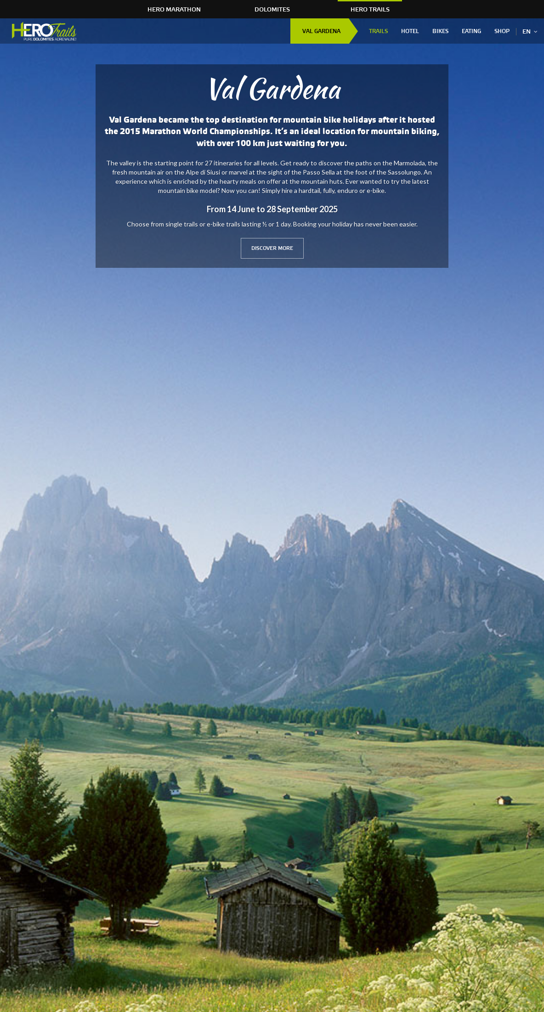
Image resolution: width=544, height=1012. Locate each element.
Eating (471, 31)
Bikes (440, 31)
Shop (502, 31)
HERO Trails (370, 9)
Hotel (410, 31)
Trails (378, 31)
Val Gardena (321, 31)
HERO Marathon (174, 9)
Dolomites (272, 9)
